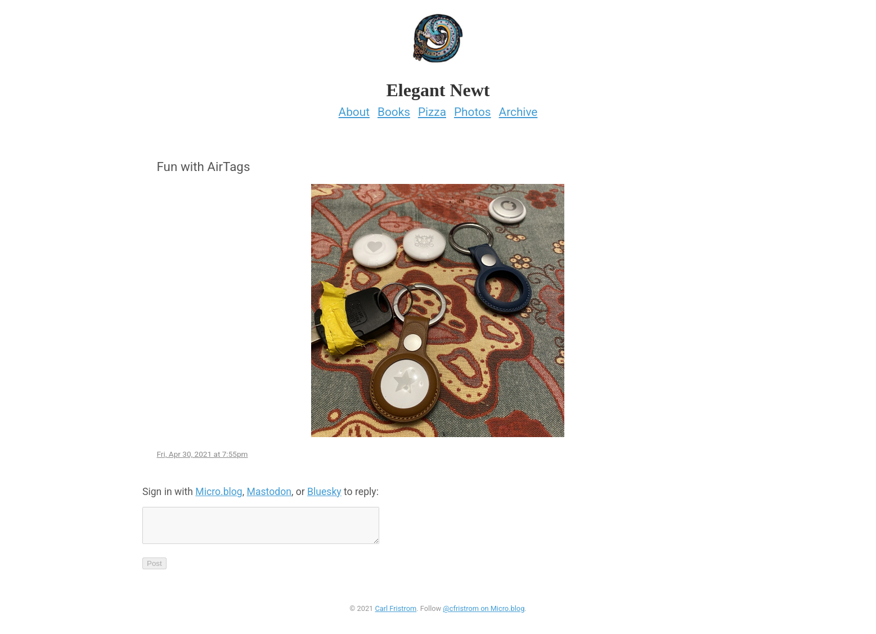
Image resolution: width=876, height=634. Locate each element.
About (354, 108)
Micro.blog (218, 488)
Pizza (432, 108)
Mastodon (269, 488)
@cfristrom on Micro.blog (483, 612)
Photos (472, 108)
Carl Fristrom (395, 612)
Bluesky (324, 488)
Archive (518, 108)
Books (394, 108)
